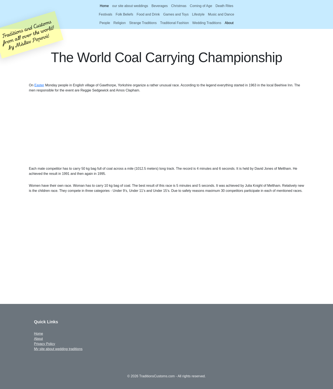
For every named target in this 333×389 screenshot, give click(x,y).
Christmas (178, 6)
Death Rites (224, 6)
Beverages (159, 6)
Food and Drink (148, 14)
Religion (119, 23)
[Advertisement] (166, 129)
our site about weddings (130, 6)
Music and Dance (221, 14)
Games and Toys (176, 14)
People (104, 23)
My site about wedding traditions (58, 349)
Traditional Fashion (174, 23)
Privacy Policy (44, 344)
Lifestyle (198, 14)
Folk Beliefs (124, 14)
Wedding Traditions (206, 23)
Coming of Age (201, 6)
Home (104, 6)
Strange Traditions (143, 23)
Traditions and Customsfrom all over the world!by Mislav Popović (28, 34)
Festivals (105, 14)
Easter (39, 85)
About (229, 23)
